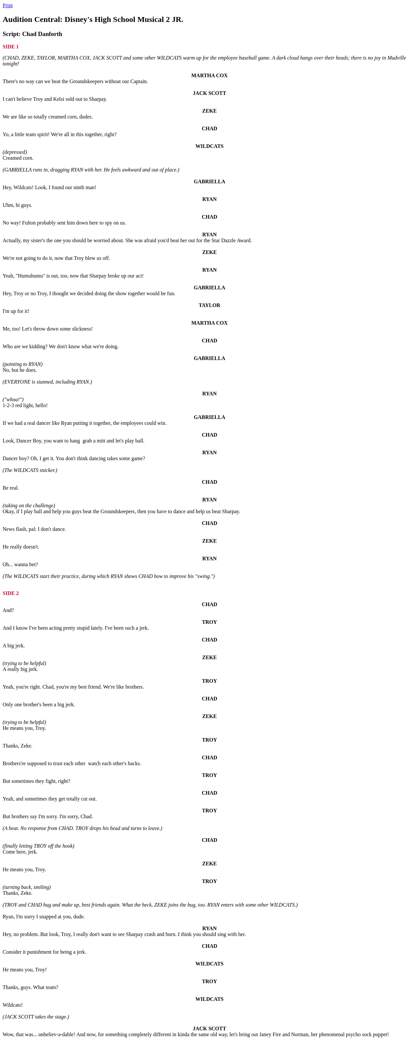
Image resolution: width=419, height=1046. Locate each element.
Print (8, 5)
